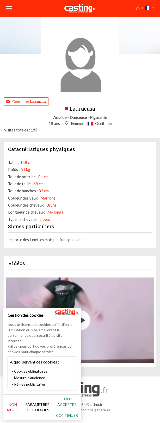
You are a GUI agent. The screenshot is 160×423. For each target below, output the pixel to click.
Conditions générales (93, 410)
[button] (139, 8)
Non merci (13, 407)
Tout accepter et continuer (67, 407)
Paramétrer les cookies (37, 407)
